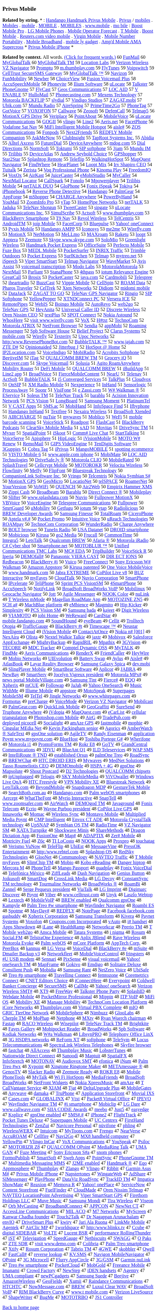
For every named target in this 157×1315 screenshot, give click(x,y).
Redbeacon (13, 561)
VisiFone (62, 390)
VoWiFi (40, 486)
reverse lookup (48, 1254)
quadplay (105, 867)
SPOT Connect (81, 314)
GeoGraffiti (98, 706)
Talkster (139, 83)
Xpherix (10, 685)
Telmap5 (140, 110)
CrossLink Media (70, 878)
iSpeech (10, 261)
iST (11, 1238)
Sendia (90, 325)
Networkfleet (59, 953)
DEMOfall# (32, 556)
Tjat (72, 1087)
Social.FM (12, 937)
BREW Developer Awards (27, 513)
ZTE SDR (18, 1243)
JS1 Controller (109, 1297)
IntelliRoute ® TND (27, 755)
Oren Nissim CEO (19, 314)
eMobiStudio (92, 175)
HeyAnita (45, 309)
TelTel (36, 696)
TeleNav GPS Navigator (94, 293)
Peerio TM (132, 926)
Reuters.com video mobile (45, 36)
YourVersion (14, 486)
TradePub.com (116, 717)
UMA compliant (17, 1275)
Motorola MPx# (126, 674)
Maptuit (92, 1055)
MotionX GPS (22, 481)
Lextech (16, 900)
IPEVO (144, 1098)
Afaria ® (100, 540)
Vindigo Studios (87, 100)
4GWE (105, 1248)
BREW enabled (76, 900)
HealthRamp (72, 926)
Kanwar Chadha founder (25, 1216)
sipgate (101, 207)
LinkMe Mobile (130, 1222)
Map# (70, 835)
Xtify (13, 1248)
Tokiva (125, 185)
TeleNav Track (69, 395)
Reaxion (38, 1184)
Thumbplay (47, 1168)
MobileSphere (69, 1012)
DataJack (17, 293)
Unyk (111, 894)
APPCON (98, 1206)
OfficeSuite (95, 245)
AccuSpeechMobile (21, 83)
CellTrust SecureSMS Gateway (32, 73)
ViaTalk (84, 889)
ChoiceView (68, 78)
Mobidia (48, 969)
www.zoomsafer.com (22, 803)
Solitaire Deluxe (125, 964)
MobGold (96, 1265)
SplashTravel (15, 465)
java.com (89, 277)
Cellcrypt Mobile (51, 465)
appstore (68, 690)
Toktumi (64, 148)
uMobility (40, 508)
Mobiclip (107, 1104)
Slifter (14, 497)
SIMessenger (15, 1179)
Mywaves (92, 760)
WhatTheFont (38, 798)
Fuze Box (11, 250)
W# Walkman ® (123, 390)
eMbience (78, 604)
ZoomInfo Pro (40, 202)
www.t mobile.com (89, 1291)
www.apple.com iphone (70, 454)
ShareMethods (110, 830)
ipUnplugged (20, 776)
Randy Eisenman (110, 733)
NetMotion (43, 234)
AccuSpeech (14, 588)
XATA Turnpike (31, 830)
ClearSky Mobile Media (49, 427)
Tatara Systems (88, 932)
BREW (78, 1286)
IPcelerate (18, 583)
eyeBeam (93, 620)
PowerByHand (117, 196)
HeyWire (140, 653)
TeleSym (121, 1039)
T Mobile (129, 30)
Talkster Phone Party (100, 991)
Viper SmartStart (41, 261)
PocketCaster (60, 277)
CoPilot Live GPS (114, 808)
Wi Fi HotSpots (69, 1077)
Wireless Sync (65, 814)
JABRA (128, 669)
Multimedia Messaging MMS (36, 1163)
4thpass (87, 271)
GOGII (49, 121)
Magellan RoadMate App (76, 599)
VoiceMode (66, 701)
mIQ (133, 1007)
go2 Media (66, 534)
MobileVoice (115, 116)
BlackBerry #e (112, 948)
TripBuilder (103, 551)
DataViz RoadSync (80, 1179)
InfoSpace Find (108, 406)
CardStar (102, 615)
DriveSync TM (133, 427)
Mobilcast (143, 701)
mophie (135, 722)
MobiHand (75, 406)
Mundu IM (140, 148)
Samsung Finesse (76, 513)
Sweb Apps (74, 1157)
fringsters (135, 953)
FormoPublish (16, 1157)
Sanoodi (70, 1055)
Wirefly (39, 336)
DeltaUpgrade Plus (101, 1087)
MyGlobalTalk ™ (86, 73)
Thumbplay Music (74, 1050)
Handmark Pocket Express (51, 245)
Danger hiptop (131, 862)
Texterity (62, 336)
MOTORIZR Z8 (24, 1146)
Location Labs (95, 62)
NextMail (11, 271)
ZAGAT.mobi (122, 100)
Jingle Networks (64, 696)
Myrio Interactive (75, 798)
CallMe (81, 985)
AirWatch (59, 803)
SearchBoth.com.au (27, 792)
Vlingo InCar (42, 1141)
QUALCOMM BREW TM (71, 357)
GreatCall (11, 277)
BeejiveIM (12, 357)
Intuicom (48, 1130)
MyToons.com (78, 1130)
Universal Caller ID (80, 309)
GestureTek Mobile (131, 787)
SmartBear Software (72, 669)
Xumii (75, 1281)
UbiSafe (141, 969)
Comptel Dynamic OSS (84, 647)
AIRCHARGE (22, 416)
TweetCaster (75, 207)
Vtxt (75, 1098)
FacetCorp (72, 223)
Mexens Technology (117, 94)
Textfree (58, 411)
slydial (57, 100)
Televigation (34, 1238)
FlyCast (43, 89)
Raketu (121, 234)
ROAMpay (13, 524)
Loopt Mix (96, 164)
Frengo (106, 1130)
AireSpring (72, 105)
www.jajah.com (129, 341)
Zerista (29, 169)
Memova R (64, 1184)
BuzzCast (45, 282)
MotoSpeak (94, 690)
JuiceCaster (62, 175)
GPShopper (125, 153)
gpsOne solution (47, 733)
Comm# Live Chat (90, 432)
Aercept (10, 798)
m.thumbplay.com (77, 67)
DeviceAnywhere (85, 143)
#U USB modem (18, 959)
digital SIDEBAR (19, 1232)
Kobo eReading (96, 862)
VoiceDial (82, 948)
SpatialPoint (34, 432)
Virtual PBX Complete (100, 1007)
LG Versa (56, 948)
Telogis (47, 776)
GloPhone (70, 185)
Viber (50, 894)
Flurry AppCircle (72, 1259)
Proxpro (121, 840)
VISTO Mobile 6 (24, 454)
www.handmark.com (28, 572)
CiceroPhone (140, 513)
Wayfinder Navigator (105, 905)
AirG (90, 717)
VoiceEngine (39, 502)
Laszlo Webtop (138, 894)
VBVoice (11, 502)
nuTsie (49, 416)
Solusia (83, 363)
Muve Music (49, 1200)
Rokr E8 (87, 744)
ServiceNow (133, 1184)
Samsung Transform (94, 916)
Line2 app (12, 373)
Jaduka (9, 207)
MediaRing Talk (113, 1146)
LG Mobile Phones (46, 30)
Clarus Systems (125, 330)
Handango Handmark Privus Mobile (80, 20)
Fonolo (77, 180)
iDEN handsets (101, 1270)
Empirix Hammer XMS (129, 486)
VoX (85, 320)
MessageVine (104, 846)
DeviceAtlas (41, 153)
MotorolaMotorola (119, 266)
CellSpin (105, 282)
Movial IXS (143, 1093)
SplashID (136, 991)
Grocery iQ (115, 357)
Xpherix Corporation (48, 916)
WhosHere (12, 320)
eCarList (116, 712)
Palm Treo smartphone (127, 1243)
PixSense (72, 959)
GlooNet (43, 857)
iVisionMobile (97, 438)
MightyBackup (51, 642)
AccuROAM (14, 1136)
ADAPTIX (93, 835)
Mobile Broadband (44, 41)
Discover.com (15, 363)
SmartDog (37, 878)
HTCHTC (12, 1286)
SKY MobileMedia (80, 776)
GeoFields (52, 1281)
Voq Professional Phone (66, 169)
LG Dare (131, 1104)
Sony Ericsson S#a (71, 1152)
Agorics (112, 728)
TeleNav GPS (15, 309)
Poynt (32, 894)
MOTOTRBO (74, 1297)
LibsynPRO (90, 1034)
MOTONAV (43, 1061)
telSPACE (108, 481)
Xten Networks (77, 287)
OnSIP (14, 384)
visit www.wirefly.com (52, 320)
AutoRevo (101, 304)
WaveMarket (118, 261)
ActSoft (9, 379)
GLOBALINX (50, 1098)
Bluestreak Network (125, 781)
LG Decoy (104, 878)
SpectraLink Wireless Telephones (81, 1044)
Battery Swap (92, 658)
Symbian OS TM (72, 824)
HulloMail (38, 94)
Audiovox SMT (77, 1061)
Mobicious (18, 534)
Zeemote (33, 239)
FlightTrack (125, 1114)
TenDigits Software (112, 443)
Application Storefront (102, 1093)
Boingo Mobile (69, 304)
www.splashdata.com (48, 497)
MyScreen (136, 1211)
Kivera (127, 916)
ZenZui (42, 1125)
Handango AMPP (58, 228)
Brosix (34, 277)
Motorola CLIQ (86, 459)
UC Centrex (106, 1120)
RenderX (84, 653)
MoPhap (41, 1018)
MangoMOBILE (92, 449)
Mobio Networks (24, 658)
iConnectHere (88, 980)
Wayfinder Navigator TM (32, 1104)
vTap (65, 202)
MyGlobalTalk (16, 62)
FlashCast (105, 422)
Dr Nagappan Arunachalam (112, 1216)
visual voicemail (103, 959)
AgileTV (77, 733)
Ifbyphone (140, 406)
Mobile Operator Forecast (92, 30)
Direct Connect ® (105, 492)
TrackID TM (118, 1179)
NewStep (71, 1270)
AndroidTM (13, 223)
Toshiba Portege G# (104, 738)
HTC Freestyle (43, 781)
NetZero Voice (112, 969)
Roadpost (80, 422)
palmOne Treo (109, 755)
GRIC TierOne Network (25, 1012)
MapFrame (48, 964)
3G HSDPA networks (28, 1039)
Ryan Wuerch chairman (123, 1018)
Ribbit (113, 1168)
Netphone (66, 1018)
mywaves (72, 416)
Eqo (143, 1163)
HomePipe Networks (97, 202)
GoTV (108, 744)
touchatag (145, 840)
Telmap (101, 255)
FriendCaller (112, 653)
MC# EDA (74, 551)
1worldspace (67, 1227)
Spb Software (131, 1028)
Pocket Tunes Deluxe (22, 1120)
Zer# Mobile (123, 835)
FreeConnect (95, 561)
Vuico (70, 561)
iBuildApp (133, 368)
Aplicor (106, 669)
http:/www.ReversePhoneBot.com (35, 341)
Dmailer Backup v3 (21, 953)
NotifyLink (44, 588)
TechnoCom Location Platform (117, 1002)
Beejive (121, 1275)
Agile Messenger (79, 594)
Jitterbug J (68, 347)
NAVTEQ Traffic (111, 857)
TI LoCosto (63, 840)
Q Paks (144, 1238)
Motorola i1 (19, 744)
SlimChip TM (40, 862)
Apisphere (41, 438)
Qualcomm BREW (67, 540)
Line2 (88, 121)
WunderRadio (99, 524)
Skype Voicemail (52, 363)
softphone (96, 1039)
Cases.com (18, 1098)
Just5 (119, 1109)
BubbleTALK (38, 379)
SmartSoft (46, 1157)
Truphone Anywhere (22, 712)
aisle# (118, 126)
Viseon (146, 1200)
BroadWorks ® (102, 883)
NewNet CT (126, 1206)
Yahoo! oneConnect (135, 223)
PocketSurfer (76, 250)
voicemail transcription (43, 266)
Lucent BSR (76, 1232)
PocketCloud (67, 1265)
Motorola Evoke (17, 942)
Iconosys (90, 228)
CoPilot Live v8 (111, 572)
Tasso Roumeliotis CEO (25, 765)
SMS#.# (76, 1114)
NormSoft (39, 148)
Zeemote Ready (77, 1071)
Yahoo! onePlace (98, 1184)
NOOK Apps (93, 840)
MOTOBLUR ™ (90, 545)
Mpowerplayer (105, 180)
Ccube (138, 1227)
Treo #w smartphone (28, 1265)
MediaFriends (104, 1077)
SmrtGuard (13, 508)
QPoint (9, 1259)
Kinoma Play (108, 169)
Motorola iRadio (132, 540)
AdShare (137, 1173)
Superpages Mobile (68, 1120)
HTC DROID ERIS (57, 760)
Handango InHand (26, 411)
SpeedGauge (65, 1238)
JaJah (76, 685)
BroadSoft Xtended (132, 411)
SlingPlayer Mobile (27, 669)
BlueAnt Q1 (74, 749)
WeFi (117, 416)
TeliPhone (44, 583)
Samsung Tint (83, 679)
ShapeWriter (20, 1297)
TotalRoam (110, 513)
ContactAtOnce (93, 631)
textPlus (52, 314)
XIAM (54, 1087)
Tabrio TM (81, 1248)
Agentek (10, 1227)
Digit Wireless (135, 610)
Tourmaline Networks (60, 883)
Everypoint (119, 980)
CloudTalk (64, 577)
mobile (28, 25)
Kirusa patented (84, 567)
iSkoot (59, 432)
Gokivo (73, 964)
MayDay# (39, 910)
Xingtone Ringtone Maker (76, 1066)
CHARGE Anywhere (76, 196)
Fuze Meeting (33, 1152)
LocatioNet (81, 481)
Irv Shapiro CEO (130, 164)
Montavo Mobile (102, 814)
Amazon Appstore (45, 567)
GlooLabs (124, 1012)
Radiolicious (126, 508)
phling (129, 1125)
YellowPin (12, 1141)
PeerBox (10, 948)
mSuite (140, 948)
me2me (113, 228)
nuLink (142, 594)
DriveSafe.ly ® (49, 459)
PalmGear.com (22, 706)
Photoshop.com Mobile (56, 717)
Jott (52, 594)
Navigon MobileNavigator (119, 1254)
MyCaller (121, 175)
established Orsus (71, 755)
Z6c (41, 840)
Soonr (41, 390)
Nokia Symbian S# (132, 475)
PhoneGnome (15, 89)
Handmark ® (119, 1163)
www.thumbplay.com (123, 212)
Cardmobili (116, 277)
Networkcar (103, 926)
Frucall (90, 534)
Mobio (67, 862)
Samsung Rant (77, 969)
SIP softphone (92, 148)
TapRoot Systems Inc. (113, 137)
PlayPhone (45, 1179)
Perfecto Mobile (128, 245)
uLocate (117, 83)
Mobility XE (28, 1002)
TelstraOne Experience (51, 937)
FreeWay (64, 991)
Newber (41, 78)
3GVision (131, 642)
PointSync (102, 1157)
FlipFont (57, 470)
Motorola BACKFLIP (23, 100)
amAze (127, 1082)
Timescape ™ (102, 626)
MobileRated (121, 459)
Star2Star (11, 159)
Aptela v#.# (19, 518)
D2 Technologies (82, 771)
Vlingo (92, 1168)
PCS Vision (37, 400)
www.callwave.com (21, 1109)
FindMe (10, 653)
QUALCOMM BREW (94, 368)
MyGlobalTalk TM (56, 62)
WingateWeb (109, 1173)
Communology (73, 857)
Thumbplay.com (55, 1007)
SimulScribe (62, 212)
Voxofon (33, 921)
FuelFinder (55, 1189)
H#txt (102, 320)
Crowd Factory (41, 1270)
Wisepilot (69, 1023)
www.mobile (97, 25)
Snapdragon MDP (88, 787)
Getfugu (65, 508)
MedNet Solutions (126, 760)
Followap (55, 685)
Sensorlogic (135, 384)
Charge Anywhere (136, 524)
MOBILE (48, 25)
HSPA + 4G (101, 765)
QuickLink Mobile (62, 706)
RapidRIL (82, 642)
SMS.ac (50, 406)
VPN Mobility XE (81, 781)
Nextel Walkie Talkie (65, 636)
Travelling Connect (72, 975)
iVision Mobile (56, 631)
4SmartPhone (123, 583)
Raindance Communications (116, 1281)
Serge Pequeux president (46, 889)
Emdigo (95, 964)
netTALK (134, 202)
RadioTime (106, 824)
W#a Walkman (57, 1034)
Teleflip (76, 159)
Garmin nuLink (135, 1259)
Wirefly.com (139, 228)
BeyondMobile (50, 787)
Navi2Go (65, 1136)
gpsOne (127, 765)
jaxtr (96, 636)
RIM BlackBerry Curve (41, 1291)
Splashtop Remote (45, 159)
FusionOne (46, 835)
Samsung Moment (102, 400)
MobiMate (110, 454)
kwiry (65, 1222)
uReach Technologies (127, 518)
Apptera (10, 239)
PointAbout (85, 116)
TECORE (11, 647)
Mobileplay (140, 492)
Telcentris (97, 475)
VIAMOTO (19, 615)
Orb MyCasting (23, 1206)
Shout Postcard (44, 771)
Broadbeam (48, 492)
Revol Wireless (91, 218)
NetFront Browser (59, 325)
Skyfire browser (136, 1044)
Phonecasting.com (73, 94)
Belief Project (90, 330)
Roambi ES (143, 905)
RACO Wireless (37, 1023)
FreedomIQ (140, 169)
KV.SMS (77, 1254)
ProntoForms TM (54, 744)
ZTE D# (10, 347)
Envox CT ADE (87, 819)
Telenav (133, 373)
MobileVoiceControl (99, 953)
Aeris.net (109, 121)
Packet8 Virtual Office (108, 1098)
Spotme (15, 910)
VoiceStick (53, 422)
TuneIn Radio (57, 529)
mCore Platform (88, 942)
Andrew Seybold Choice (83, 153)
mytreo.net (126, 255)
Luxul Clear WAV (109, 1286)
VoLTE (50, 1232)
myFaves (38, 577)
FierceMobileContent (79, 373)
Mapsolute (12, 771)
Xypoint (35, 1066)
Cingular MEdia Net (22, 728)
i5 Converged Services (79, 379)
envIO (8, 1222)
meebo (100, 1109)
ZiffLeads (60, 873)
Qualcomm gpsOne (116, 900)
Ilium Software (88, 83)
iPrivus (61, 449)
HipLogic (67, 438)
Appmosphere (15, 1168)
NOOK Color (115, 594)
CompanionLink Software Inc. (31, 475)
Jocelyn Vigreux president (79, 674)
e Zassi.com (89, 390)
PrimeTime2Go (105, 105)
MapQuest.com (86, 712)
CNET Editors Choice (46, 980)
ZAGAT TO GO (48, 293)
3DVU (48, 749)
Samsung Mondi (84, 1200)
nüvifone (107, 1125)
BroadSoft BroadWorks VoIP (90, 588)
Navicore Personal (74, 1125)
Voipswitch (137, 67)
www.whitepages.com (109, 696)
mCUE (31, 685)
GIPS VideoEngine (69, 443)
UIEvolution (60, 658)
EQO (130, 679)
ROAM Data (133, 282)
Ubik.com (12, 105)
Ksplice (15, 1114)
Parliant (35, 271)
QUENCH (66, 486)
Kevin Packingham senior (73, 728)
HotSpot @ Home (103, 347)
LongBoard (66, 400)
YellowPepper (42, 298)
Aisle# (136, 658)
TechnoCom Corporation (54, 524)
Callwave (67, 110)
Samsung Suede (92, 1275)
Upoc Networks (93, 336)
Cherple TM (14, 1018)
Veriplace (58, 116)
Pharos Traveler (17, 287)
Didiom (106, 287)
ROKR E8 (109, 1071)
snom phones (109, 1152)
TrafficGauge (35, 626)
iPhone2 (98, 1114)
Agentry (131, 1270)
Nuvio (81, 497)
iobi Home (48, 615)
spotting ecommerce (134, 449)
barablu (97, 395)
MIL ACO (76, 1211)
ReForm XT (67, 1039)
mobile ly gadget (82, 41)
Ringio (131, 293)
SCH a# (9, 604)
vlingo (69, 121)
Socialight (53, 722)
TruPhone (65, 1093)
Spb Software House (50, 330)
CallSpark (53, 180)
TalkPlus (116, 379)
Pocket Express (42, 255)
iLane (47, 926)
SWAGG (121, 1238)
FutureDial (51, 143)
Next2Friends (79, 132)
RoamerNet (136, 481)
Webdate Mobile (18, 996)
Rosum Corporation (45, 1248)
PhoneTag (136, 105)
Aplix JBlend (93, 937)
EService (11, 395)
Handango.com (67, 792)
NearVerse (130, 1130)
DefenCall (115, 110)
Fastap (8, 1023)
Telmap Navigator (81, 261)
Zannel (9, 889)
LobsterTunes (112, 1050)
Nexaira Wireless (90, 411)
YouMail (10, 202)
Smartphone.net (52, 545)
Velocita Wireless (125, 465)
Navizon (119, 73)
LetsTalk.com (15, 787)
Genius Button (131, 873)
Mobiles (10, 25)
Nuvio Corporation (100, 577)
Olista (31, 636)
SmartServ (36, 674)
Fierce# (111, 679)
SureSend (125, 706)
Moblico (96, 416)
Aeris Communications (47, 653)
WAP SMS (142, 749)
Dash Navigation (93, 873)
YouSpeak (121, 1141)
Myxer (8, 432)
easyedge (140, 1109)
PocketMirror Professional (66, 996)
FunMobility (14, 78)
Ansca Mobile (52, 932)
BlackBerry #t (68, 626)
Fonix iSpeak (99, 185)
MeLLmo (70, 234)
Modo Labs (83, 266)
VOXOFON (39, 110)
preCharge (38, 701)
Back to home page (20, 1307)
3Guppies (11, 449)
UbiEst (76, 846)
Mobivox (117, 636)
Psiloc (144, 1141)
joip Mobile (44, 223)
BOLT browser (22, 529)
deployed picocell (19, 722)
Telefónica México (26, 873)
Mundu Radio (42, 105)
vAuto (114, 921)
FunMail (131, 57)
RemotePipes (15, 304)
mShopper (39, 196)
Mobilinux (135, 588)
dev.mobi (141, 663)
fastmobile (111, 722)
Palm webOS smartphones (114, 792)
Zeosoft (90, 110)
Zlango (72, 1168)
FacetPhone (136, 121)
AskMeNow (43, 137)
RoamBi (132, 883)
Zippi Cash (19, 492)
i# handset (137, 921)
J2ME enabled (86, 1163)
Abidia (147, 137)
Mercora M (13, 867)
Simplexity (12, 610)
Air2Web (91, 486)
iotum (85, 508)
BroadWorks (99, 1028)
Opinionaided (38, 347)
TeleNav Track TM (104, 1023)
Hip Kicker (131, 604)
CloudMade (85, 1189)
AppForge (12, 196)
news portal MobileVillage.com (32, 679)
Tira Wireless (120, 1200)
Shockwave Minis (71, 830)
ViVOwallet (116, 776)
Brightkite (139, 1023)
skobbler (127, 1248)
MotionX (17, 234)
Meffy (36, 470)
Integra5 (10, 540)
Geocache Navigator (22, 594)
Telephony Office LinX (131, 1034)
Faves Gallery (21, 1028)
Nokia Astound (117, 314)
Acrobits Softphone (120, 352)
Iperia (7, 556)
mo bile (120, 25)
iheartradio (18, 282)
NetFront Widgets (50, 1082)
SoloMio (109, 239)
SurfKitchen (75, 255)
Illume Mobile (39, 690)
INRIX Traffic (109, 250)
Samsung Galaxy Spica (103, 663)
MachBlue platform (43, 604)
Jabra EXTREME (72, 572)
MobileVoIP (42, 900)
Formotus (11, 701)
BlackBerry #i (44, 561)
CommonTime (118, 534)
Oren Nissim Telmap (123, 1189)
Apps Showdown (18, 926)
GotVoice (11, 110)
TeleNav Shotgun (39, 207)
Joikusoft (11, 878)
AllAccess (40, 1050)
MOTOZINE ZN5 (125, 599)
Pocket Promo (51, 518)
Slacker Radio (41, 1071)
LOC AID (118, 89)
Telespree (143, 277)
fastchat (15, 1050)
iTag (34, 357)
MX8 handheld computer (104, 1136)
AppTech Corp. (125, 942)
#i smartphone (78, 1104)
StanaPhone (61, 271)
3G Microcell (36, 1259)
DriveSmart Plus (37, 1222)
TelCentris (123, 218)
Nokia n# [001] (129, 631)
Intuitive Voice (86, 518)
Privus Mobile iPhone (49, 47)
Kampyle (11, 905)
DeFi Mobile (53, 368)
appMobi (113, 325)
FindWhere (39, 164)
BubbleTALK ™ (91, 341)
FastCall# (17, 1254)
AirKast (36, 175)
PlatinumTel (138, 400)
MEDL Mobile (42, 250)
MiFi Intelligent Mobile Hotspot (75, 126)
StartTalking (127, 432)
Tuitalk (9, 169)
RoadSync (140, 755)
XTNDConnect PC (81, 298)
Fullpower (128, 502)
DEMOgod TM (90, 803)
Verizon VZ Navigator (105, 701)
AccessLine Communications (30, 1211)
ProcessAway (15, 390)
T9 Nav (63, 218)
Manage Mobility (64, 1002)
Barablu (73, 492)
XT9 (43, 991)
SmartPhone (137, 577)
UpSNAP (40, 824)
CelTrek (47, 287)
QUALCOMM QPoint (68, 1146)
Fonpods (50, 132)
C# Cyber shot (16, 545)
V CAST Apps (22, 406)
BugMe (46, 1297)
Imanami (10, 1270)
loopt (141, 234)
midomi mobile (135, 287)
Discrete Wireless (123, 309)
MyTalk (39, 1077)
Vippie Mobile (75, 282)
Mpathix (107, 642)
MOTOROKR (88, 465)
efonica (106, 1061)
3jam (118, 148)
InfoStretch (13, 1061)
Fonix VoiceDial (136, 867)
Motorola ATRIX (18, 325)
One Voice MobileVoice (130, 567)
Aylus (117, 658)
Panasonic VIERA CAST (75, 556)
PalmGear (124, 191)
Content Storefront (20, 1189)
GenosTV (11, 1071)
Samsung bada (82, 610)
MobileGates (139, 1087)
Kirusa (42, 534)
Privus (125, 20)
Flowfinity (12, 470)
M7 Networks (106, 1211)
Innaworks (12, 814)
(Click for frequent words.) (90, 57)
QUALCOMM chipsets (127, 771)
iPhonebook (13, 191)
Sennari (49, 959)
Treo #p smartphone (27, 975)
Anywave (17, 1093)
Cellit (114, 620)
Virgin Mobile (87, 36)
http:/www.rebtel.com (57, 851)
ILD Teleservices (109, 749)
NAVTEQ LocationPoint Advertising (37, 1195)
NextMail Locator (19, 180)
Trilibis (15, 153)
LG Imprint (110, 889)
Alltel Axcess (21, 143)
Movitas (104, 427)
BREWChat (19, 760)
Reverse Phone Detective (56, 191)
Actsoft (88, 212)
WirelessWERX (17, 1130)
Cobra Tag (38, 449)
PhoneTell (41, 867)
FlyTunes (111, 67)
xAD (84, 427)
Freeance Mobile (128, 1265)
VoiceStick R (134, 551)
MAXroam (97, 234)
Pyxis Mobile (21, 228)
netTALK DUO (38, 185)
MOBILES (70, 25)
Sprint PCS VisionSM (82, 583)
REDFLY (65, 910)
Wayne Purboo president (66, 808)
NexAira (10, 636)
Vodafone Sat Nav (19, 126)
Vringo (74, 475)
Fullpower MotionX (113, 497)
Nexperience (83, 384)
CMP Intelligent (49, 819)
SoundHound (64, 620)
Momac (37, 814)
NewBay (10, 674)
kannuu (33, 948)
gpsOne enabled (45, 1114)
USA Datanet (90, 529)
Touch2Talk (68, 1216)
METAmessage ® (125, 1066)
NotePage (91, 910)
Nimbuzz (99, 1012)
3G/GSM (105, 1259)
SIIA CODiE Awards (67, 1109)
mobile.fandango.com (23, 620)
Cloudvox (141, 379)
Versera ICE (118, 298)
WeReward (76, 615)
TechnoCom (126, 320)
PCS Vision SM (46, 610)
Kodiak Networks (19, 1034)
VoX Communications (83, 1141)
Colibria (90, 1243)
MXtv (88, 1018)
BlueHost (68, 738)
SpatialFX (117, 1055)
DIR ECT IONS (121, 556)
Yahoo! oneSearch (112, 985)
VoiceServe (13, 438)
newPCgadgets (55, 1275)
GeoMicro (53, 481)
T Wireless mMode (26, 599)
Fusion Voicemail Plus (108, 78)
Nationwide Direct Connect (28, 1055)
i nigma (117, 932)
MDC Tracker (41, 647)
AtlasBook (12, 663)
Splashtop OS (99, 851)
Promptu (44, 67)
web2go (125, 304)
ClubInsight (73, 137)
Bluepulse (99, 223)
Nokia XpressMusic (94, 1082)
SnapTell (107, 798)
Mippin (106, 996)
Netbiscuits (95, 1238)
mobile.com (13, 336)
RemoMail (33, 443)
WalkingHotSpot (107, 159)
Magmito (104, 604)
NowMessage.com (46, 1286)
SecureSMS (55, 985)
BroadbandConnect (64, 1206)
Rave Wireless (126, 937)
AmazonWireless (18, 1281)
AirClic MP (36, 1227)
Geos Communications (79, 89)
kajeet (108, 610)
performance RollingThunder (123, 1232)
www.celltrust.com (81, 894)
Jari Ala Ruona (93, 1222)
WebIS (41, 304)
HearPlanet (68, 164)
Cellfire (41, 1136)
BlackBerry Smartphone (25, 218)
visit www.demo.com (55, 1243)
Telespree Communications (84, 502)
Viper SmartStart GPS (101, 1195)
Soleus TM (37, 395)
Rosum (138, 932)
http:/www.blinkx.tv (105, 1227)
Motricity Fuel (16, 840)
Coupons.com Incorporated (75, 921)
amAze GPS (82, 722)
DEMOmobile (69, 765)
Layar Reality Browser (52, 663)
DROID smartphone (129, 529)
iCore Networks (17, 1007)
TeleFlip (55, 846)
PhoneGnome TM (136, 1157)
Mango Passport (73, 867)
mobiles (142, 20)
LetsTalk (33, 540)
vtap (102, 508)
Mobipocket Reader (61, 1028)
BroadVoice (40, 373)
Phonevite (56, 83)
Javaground (123, 803)
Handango (97, 191)
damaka (40, 1093)
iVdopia (56, 712)
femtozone (108, 975)
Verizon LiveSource (134, 1291)
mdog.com (119, 143)
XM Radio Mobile (45, 384)
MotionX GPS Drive (22, 116)
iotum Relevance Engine (124, 271)
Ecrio (31, 808)
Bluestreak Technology (94, 470)
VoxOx (15, 175)
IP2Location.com (19, 352)
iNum (125, 1061)
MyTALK (124, 647)
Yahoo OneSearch (105, 685)
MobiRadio (84, 352)
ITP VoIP (129, 996)
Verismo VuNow (24, 846)
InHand (109, 384)
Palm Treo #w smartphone (52, 905)
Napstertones (77, 1173)
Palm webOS (53, 942)
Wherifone (140, 738)
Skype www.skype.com (71, 239)
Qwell (148, 1248)
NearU (113, 373)
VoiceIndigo (54, 352)
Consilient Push (17, 969)
